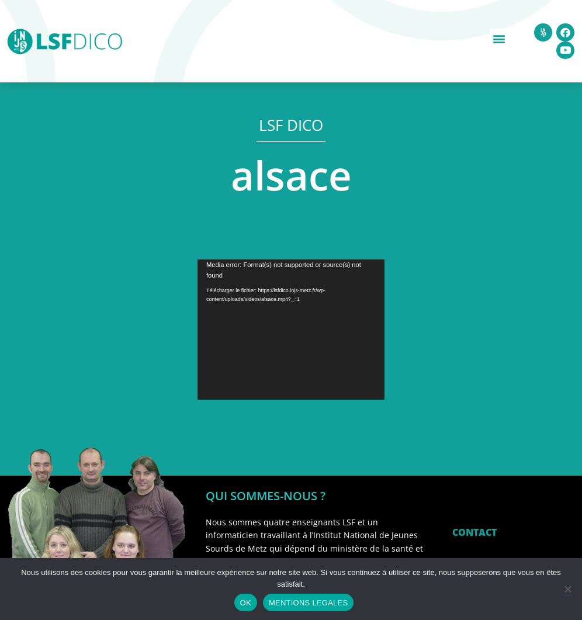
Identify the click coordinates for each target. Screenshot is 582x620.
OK (245, 602)
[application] (291, 329)
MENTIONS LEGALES (308, 602)
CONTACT (474, 532)
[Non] (567, 589)
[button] (499, 38)
